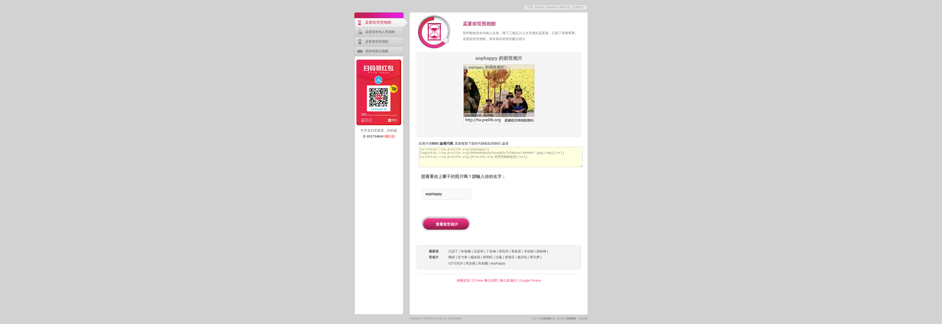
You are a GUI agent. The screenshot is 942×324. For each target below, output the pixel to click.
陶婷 (451, 257)
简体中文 (564, 7)
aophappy (498, 263)
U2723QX (455, 263)
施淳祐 (522, 257)
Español (551, 7)
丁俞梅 (491, 251)
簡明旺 (488, 257)
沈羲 (498, 257)
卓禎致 (529, 251)
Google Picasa (530, 280)
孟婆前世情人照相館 (380, 32)
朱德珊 (466, 251)
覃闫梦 (535, 257)
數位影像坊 (508, 280)
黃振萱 (516, 251)
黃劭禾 (504, 251)
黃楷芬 (510, 257)
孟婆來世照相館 (376, 41)
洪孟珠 (478, 251)
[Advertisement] (531, 212)
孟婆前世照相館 (378, 22)
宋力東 (462, 257)
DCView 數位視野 (484, 280)
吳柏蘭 (483, 263)
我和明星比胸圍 (376, 51)
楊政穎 (475, 257)
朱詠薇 (470, 263)
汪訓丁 (453, 251)
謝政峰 (541, 251)
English (539, 7)
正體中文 (578, 7)
